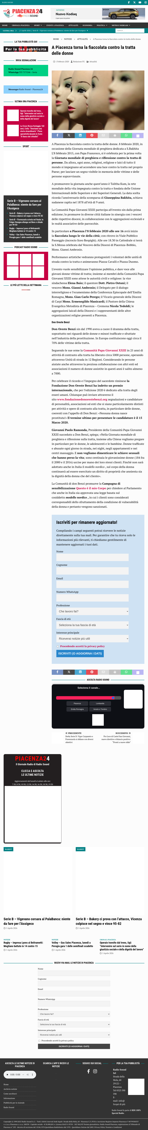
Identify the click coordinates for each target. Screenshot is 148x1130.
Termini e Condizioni (114, 1127)
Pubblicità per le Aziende (14, 1102)
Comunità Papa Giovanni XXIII (105, 350)
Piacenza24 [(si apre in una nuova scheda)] (38, 89)
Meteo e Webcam (120, 25)
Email (59, 578)
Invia (35, 72)
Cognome (61, 565)
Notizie (68, 39)
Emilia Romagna (77, 709)
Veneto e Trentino (100, 709)
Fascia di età (63, 619)
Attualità (73, 25)
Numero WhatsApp (67, 591)
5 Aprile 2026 (11, 928)
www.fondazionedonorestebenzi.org (82, 399)
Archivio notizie (10, 1089)
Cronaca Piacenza (21, 25)
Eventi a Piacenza (55, 25)
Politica (101, 25)
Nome (59, 551)
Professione (63, 605)
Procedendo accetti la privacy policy (82, 646)
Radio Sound (7, 2)
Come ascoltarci (10, 1093)
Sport (37, 25)
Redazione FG (79, 61)
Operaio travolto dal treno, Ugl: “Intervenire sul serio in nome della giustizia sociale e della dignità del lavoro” (122, 946)
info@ (122, 1100)
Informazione (9, 1098)
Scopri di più (119, 1104)
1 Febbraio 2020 (62, 61)
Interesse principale (67, 632)
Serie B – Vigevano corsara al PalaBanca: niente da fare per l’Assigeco (24, 204)
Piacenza (77, 703)
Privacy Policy (99, 1127)
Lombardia (100, 703)
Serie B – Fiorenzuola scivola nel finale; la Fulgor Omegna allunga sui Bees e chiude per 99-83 (26, 222)
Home (5, 25)
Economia (87, 25)
